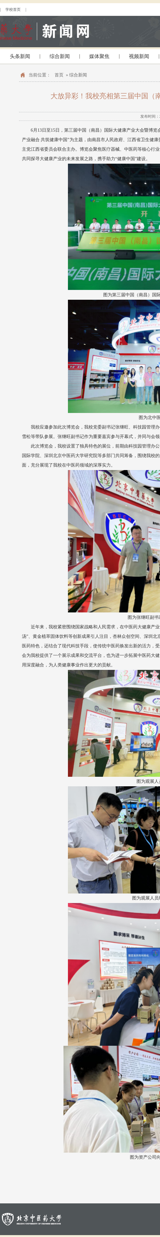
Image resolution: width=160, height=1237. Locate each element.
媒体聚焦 (99, 56)
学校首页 (13, 9)
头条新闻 (20, 56)
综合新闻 (60, 56)
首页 (59, 75)
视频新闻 (139, 56)
